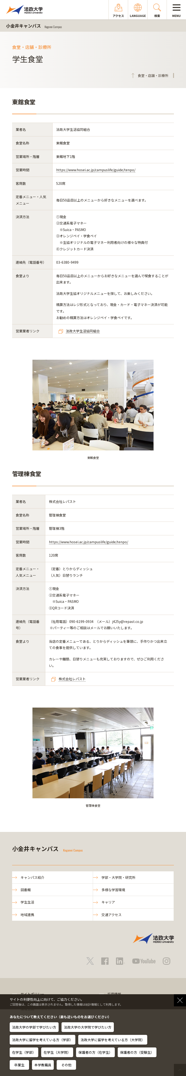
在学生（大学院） (57, 1052)
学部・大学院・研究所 (118, 877)
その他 (66, 1064)
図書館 (26, 889)
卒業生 (19, 1064)
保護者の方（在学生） (95, 1052)
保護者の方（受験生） (137, 1052)
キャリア (108, 902)
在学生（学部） (24, 1052)
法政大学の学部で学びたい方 (34, 1027)
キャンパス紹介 (32, 877)
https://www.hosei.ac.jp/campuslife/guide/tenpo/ (95, 169)
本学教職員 (42, 1064)
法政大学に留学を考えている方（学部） (42, 1039)
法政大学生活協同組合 (83, 331)
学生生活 (27, 902)
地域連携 (27, 914)
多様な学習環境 (113, 889)
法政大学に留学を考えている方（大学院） (113, 1039)
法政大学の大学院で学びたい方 (87, 1027)
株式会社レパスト (72, 678)
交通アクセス (111, 914)
